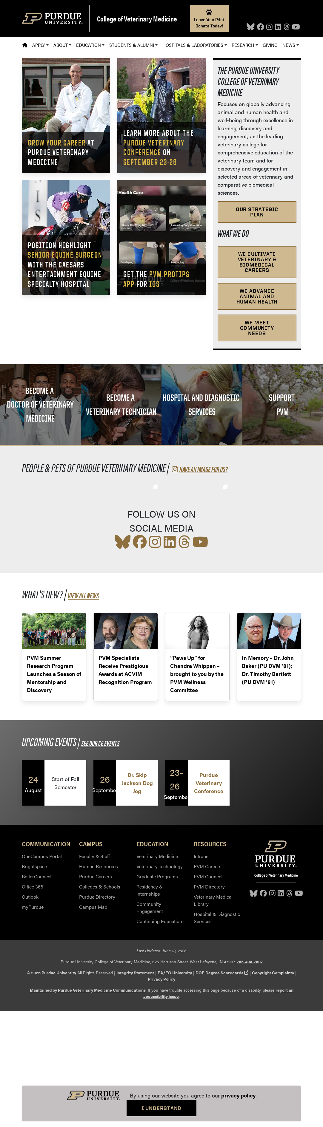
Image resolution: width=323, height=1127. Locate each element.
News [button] (288, 44)
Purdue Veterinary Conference (208, 898)
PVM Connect (208, 992)
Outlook (30, 1012)
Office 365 (32, 1002)
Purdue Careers (95, 992)
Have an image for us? (198, 469)
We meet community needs (257, 327)
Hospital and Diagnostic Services (202, 404)
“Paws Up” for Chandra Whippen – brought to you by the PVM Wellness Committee (197, 789)
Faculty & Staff (94, 971)
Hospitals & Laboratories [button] (192, 44)
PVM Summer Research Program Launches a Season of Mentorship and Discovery (54, 789)
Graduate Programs (157, 992)
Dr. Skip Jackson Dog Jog (137, 898)
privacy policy (238, 1095)
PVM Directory (209, 1002)
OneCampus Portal (42, 971)
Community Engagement (149, 1023)
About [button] (60, 44)
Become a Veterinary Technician (121, 404)
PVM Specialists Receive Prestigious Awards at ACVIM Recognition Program (125, 785)
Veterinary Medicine (157, 971)
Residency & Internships (149, 1006)
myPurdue (33, 1022)
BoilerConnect (37, 992)
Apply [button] (38, 44)
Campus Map (93, 1022)
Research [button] (243, 44)
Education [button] (88, 44)
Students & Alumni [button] (131, 44)
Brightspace (34, 982)
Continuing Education (159, 1036)
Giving (270, 44)
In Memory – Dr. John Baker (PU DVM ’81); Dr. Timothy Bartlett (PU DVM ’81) (268, 785)
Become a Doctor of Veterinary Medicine (40, 404)
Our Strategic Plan (257, 212)
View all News (83, 711)
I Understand (161, 1108)
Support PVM (282, 404)
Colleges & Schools (99, 1002)
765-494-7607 (250, 1077)
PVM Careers (208, 982)
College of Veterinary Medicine (137, 18)
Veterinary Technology (159, 982)
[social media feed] (161, 551)
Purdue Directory (97, 1012)
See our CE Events (100, 859)
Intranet (202, 971)
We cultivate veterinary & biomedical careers (257, 262)
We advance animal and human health (257, 296)
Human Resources (98, 982)
